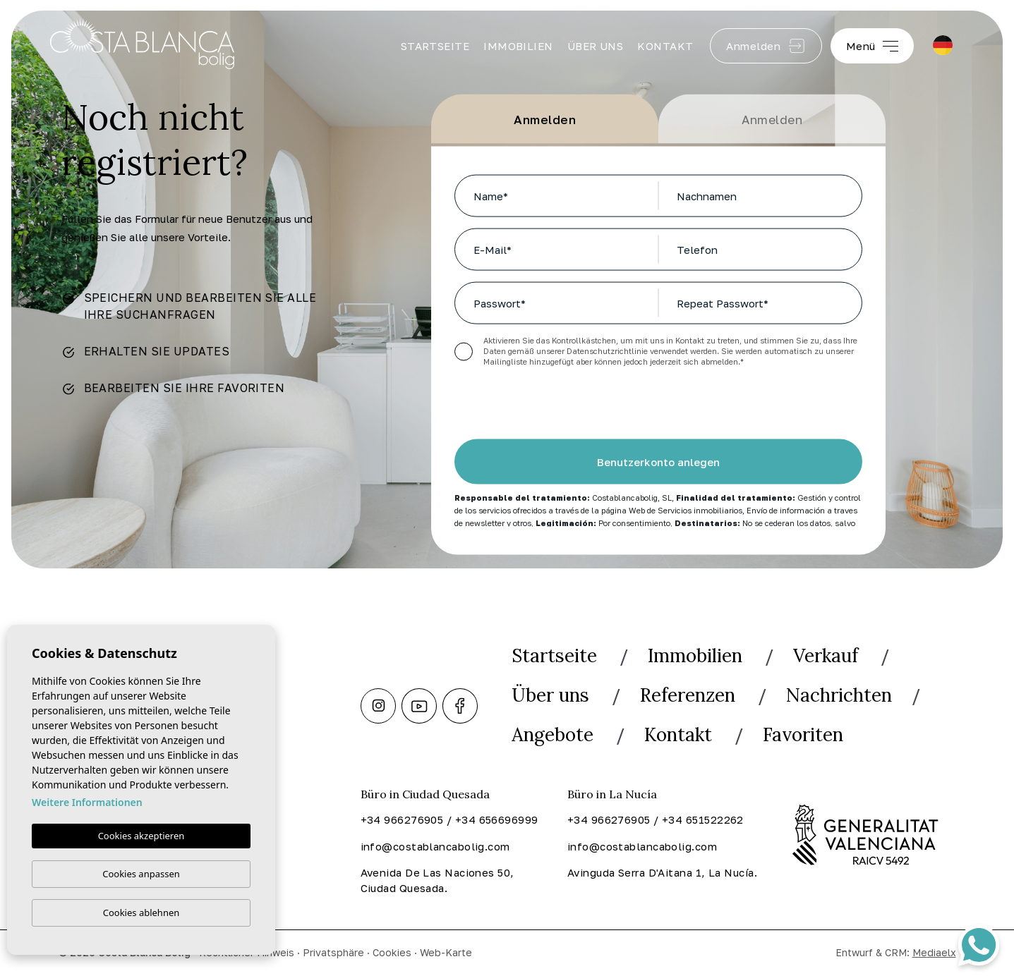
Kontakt (665, 45)
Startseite (435, 45)
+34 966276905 (402, 819)
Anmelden (765, 46)
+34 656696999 (496, 819)
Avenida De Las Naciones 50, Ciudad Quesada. (437, 880)
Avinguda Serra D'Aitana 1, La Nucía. (662, 872)
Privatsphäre (333, 952)
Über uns (595, 45)
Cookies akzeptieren (141, 836)
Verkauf (825, 655)
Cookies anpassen (141, 873)
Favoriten (803, 734)
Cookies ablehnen (141, 912)
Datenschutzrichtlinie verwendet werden (642, 350)
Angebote (552, 734)
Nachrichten (839, 695)
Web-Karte (446, 952)
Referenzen (687, 695)
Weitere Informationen (87, 803)
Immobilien (518, 45)
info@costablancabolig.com (435, 846)
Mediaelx (934, 952)
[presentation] (529, 409)
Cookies (392, 952)
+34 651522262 (703, 819)
